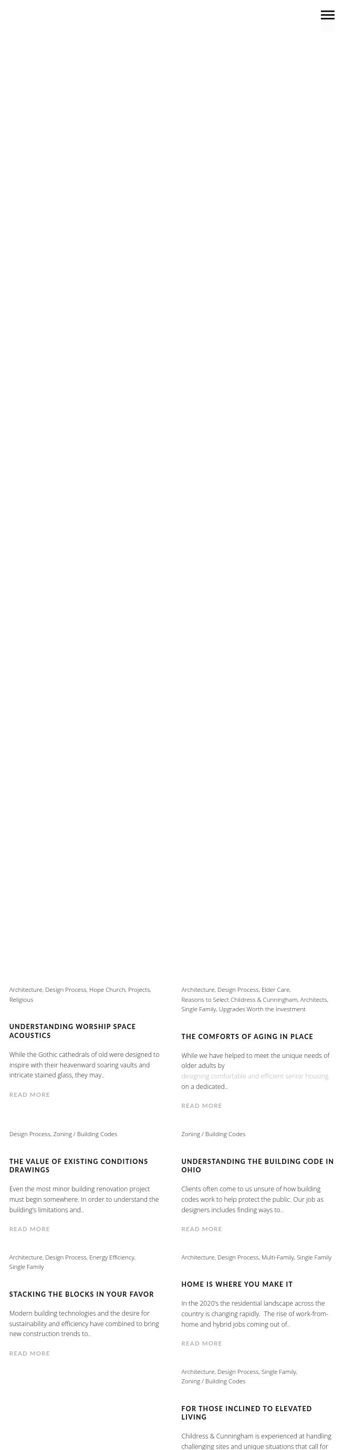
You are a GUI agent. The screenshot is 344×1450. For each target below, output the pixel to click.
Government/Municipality (71, 495)
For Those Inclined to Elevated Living (247, 1413)
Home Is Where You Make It (238, 1284)
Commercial (122, 466)
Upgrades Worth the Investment (229, 538)
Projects (234, 509)
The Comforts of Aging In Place (248, 1037)
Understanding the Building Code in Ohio (258, 1166)
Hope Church (107, 989)
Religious (294, 523)
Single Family (73, 538)
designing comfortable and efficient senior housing (256, 1076)
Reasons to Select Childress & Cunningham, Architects (145, 523)
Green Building (170, 495)
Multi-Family (301, 495)
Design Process (99, 480)
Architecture (55, 466)
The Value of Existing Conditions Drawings (79, 1166)
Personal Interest (164, 509)
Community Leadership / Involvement (239, 466)
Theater (131, 538)
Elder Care (166, 480)
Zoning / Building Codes (171, 552)
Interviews (239, 495)
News (102, 509)
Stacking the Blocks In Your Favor (81, 1294)
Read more (29, 1094)
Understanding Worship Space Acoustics (73, 1031)
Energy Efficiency (239, 480)
